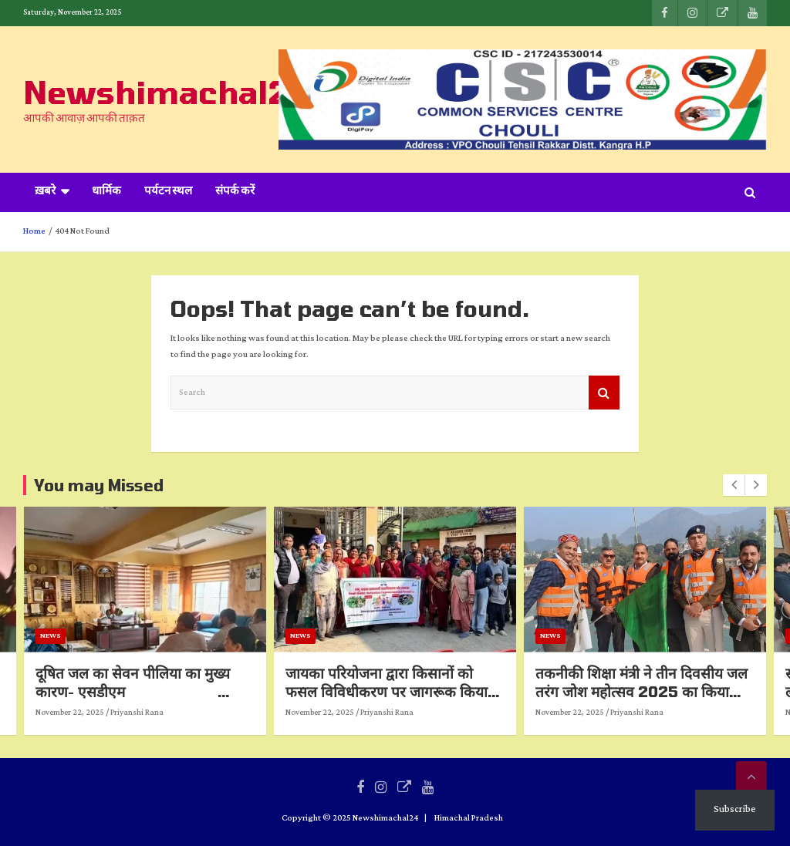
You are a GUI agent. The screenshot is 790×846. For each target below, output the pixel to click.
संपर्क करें (235, 192)
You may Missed (99, 485)
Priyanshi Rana (63, 712)
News (227, 635)
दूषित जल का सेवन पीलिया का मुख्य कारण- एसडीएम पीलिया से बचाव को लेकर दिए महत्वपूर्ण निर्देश (318, 701)
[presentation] (733, 485)
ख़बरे (45, 192)
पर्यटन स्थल (168, 192)
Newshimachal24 (165, 91)
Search (604, 393)
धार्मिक (106, 192)
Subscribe (735, 809)
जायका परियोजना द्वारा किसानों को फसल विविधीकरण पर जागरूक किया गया (563, 692)
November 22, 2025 (246, 712)
